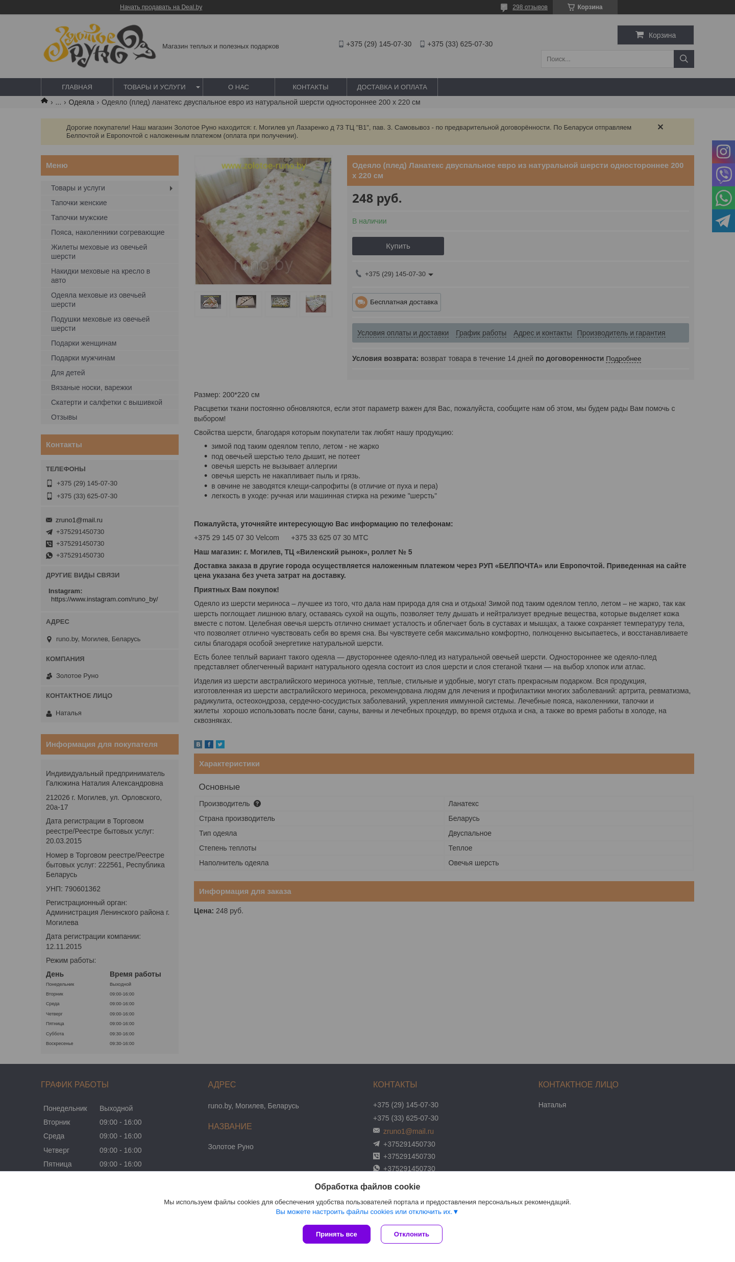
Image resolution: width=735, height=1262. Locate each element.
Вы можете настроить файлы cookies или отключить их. (364, 1212)
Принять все (336, 1234)
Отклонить (411, 1234)
